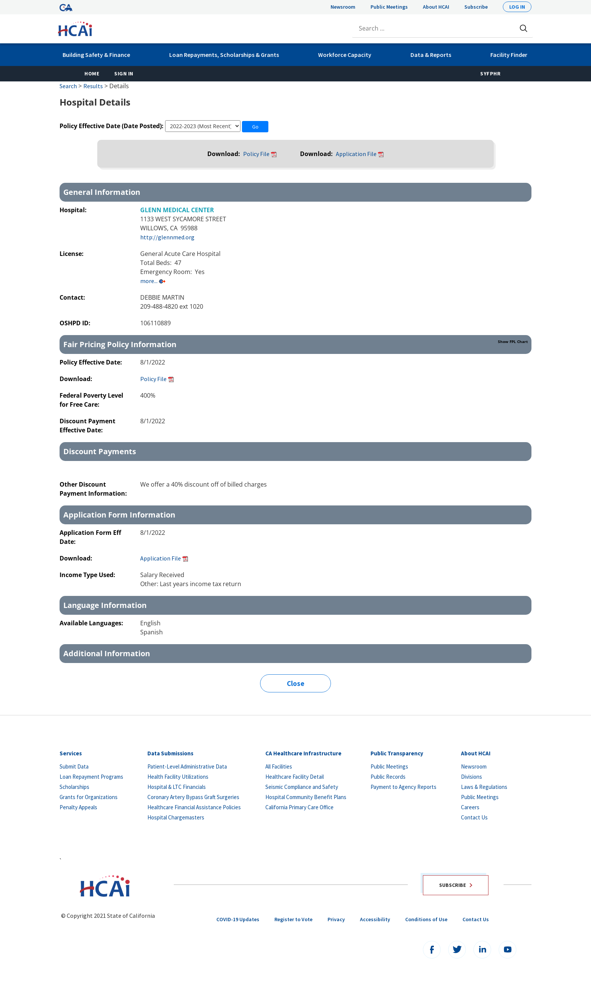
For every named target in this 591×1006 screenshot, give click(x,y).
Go (255, 126)
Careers (470, 807)
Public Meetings (389, 6)
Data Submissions (170, 753)
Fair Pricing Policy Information (295, 344)
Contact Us (474, 817)
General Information (101, 192)
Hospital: (74, 210)
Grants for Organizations (89, 797)
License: (72, 254)
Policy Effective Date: (92, 362)
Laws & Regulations (484, 786)
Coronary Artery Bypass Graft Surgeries (193, 797)
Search (68, 86)
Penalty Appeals (78, 807)
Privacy (336, 919)
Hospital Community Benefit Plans (305, 797)
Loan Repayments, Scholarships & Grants (224, 54)
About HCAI (436, 6)
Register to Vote (293, 919)
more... (149, 281)
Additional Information (106, 653)
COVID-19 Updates (237, 919)
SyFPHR (490, 73)
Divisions (471, 776)
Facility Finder (508, 54)
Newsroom (343, 6)
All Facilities (278, 766)
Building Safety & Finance (96, 54)
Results (93, 86)
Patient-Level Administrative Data (187, 766)
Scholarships (74, 786)
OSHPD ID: (76, 323)
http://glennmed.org (167, 237)
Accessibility (375, 919)
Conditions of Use (426, 919)
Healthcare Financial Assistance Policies (194, 807)
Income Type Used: (87, 575)
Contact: (73, 297)
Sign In (123, 73)
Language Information (105, 605)
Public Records (388, 776)
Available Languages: (91, 623)
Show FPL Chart (513, 341)
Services (71, 753)
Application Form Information (119, 515)
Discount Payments (99, 451)
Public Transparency (397, 753)
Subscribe (476, 6)
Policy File (256, 154)
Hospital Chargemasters (175, 817)
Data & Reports (430, 54)
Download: (224, 154)
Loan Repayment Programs (91, 776)
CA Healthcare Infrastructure (303, 753)
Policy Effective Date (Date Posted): (112, 126)
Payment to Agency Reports (403, 786)
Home (91, 73)
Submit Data (74, 766)
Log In (517, 6)
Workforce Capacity (344, 54)
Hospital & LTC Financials (176, 786)
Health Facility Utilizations (177, 776)
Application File (356, 154)
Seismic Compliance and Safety (301, 786)
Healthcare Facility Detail (294, 776)
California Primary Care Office (299, 807)
